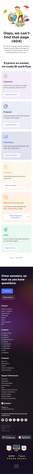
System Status (5, 385)
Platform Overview (6, 309)
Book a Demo (8, 297)
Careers (3, 365)
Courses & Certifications (8, 392)
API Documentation (6, 383)
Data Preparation (6, 322)
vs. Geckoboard (5, 346)
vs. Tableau (4, 335)
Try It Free (7, 291)
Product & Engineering (7, 368)
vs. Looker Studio (6, 333)
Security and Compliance (8, 398)
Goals (3, 320)
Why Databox (5, 363)
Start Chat (4, 379)
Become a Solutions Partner (9, 389)
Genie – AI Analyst (6, 311)
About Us (4, 361)
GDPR (3, 429)
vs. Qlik (3, 350)
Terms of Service (6, 425)
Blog (11, 258)
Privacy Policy (5, 427)
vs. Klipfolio (4, 341)
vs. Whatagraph (5, 348)
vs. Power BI (5, 337)
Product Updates (6, 394)
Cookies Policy (5, 430)
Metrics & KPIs (5, 313)
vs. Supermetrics (6, 344)
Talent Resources (6, 370)
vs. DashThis (4, 352)
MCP (2, 324)
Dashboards (4, 315)
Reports (3, 317)
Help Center (19, 258)
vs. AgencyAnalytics (7, 339)
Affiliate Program (6, 396)
